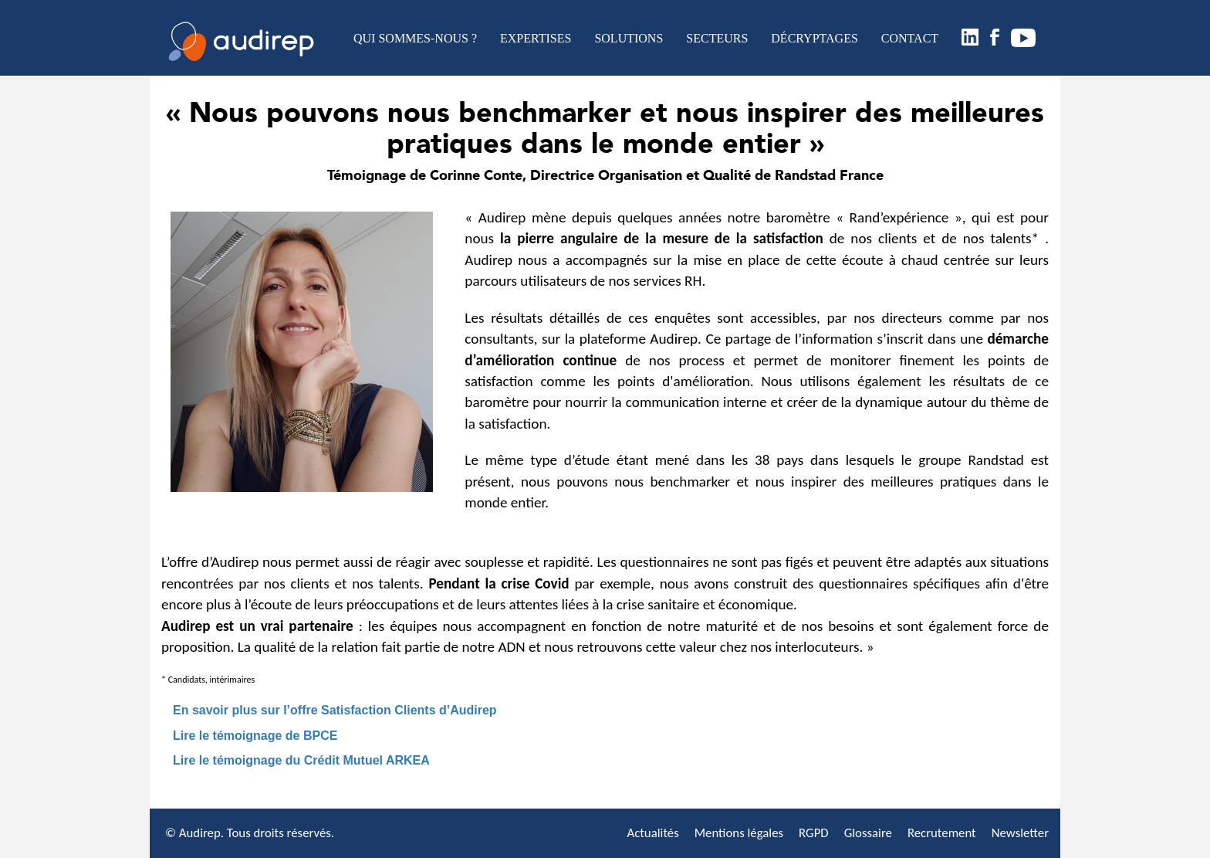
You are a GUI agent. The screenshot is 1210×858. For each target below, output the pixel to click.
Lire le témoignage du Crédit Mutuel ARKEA (301, 760)
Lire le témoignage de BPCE (255, 735)
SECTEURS (717, 38)
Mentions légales (739, 833)
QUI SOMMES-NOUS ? (415, 38)
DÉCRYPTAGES (814, 38)
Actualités (652, 833)
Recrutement (942, 833)
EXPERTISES (535, 38)
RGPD (814, 833)
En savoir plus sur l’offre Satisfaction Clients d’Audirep (335, 710)
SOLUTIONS (628, 38)
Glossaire (868, 833)
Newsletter (1020, 833)
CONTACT (909, 38)
